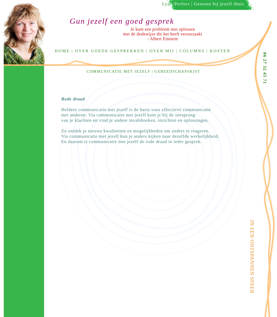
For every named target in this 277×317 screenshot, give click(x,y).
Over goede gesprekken (109, 51)
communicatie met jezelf (119, 72)
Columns (192, 51)
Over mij (161, 51)
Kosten (220, 51)
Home (62, 51)
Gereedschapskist (177, 72)
